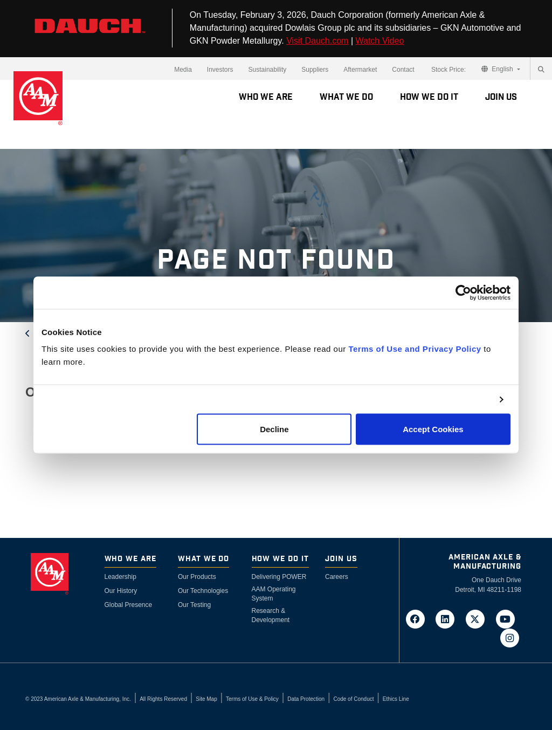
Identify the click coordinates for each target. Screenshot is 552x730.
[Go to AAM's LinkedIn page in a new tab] (448, 618)
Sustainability (268, 69)
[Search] (541, 69)
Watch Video (379, 40)
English (498, 69)
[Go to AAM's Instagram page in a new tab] (509, 637)
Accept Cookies (433, 429)
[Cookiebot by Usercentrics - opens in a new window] (463, 292)
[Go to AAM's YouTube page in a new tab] (507, 618)
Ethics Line (396, 699)
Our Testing (194, 605)
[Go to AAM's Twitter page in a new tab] (479, 618)
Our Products (197, 577)
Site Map (206, 699)
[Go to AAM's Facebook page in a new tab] (418, 618)
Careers (336, 577)
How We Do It (429, 97)
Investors (220, 69)
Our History (121, 591)
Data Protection (306, 699)
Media (183, 69)
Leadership (120, 577)
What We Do (346, 97)
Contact (403, 69)
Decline (274, 429)
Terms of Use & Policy (252, 699)
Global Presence (129, 605)
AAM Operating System (274, 593)
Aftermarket (360, 69)
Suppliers (314, 69)
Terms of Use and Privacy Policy (414, 348)
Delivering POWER (279, 577)
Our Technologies (203, 591)
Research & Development (271, 615)
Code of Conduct (353, 699)
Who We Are (266, 97)
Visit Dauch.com (317, 40)
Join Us (501, 97)
